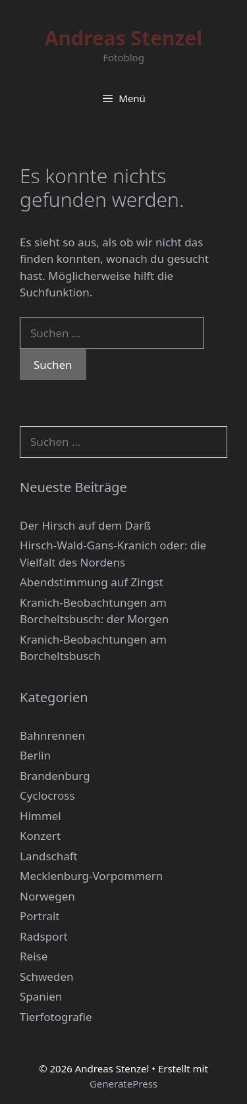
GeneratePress (123, 1083)
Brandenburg (55, 775)
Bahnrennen (52, 735)
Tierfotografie (56, 1016)
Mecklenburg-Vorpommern (91, 875)
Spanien (41, 996)
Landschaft (49, 856)
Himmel (40, 815)
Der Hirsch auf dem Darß (85, 525)
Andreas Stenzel (123, 37)
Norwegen (47, 896)
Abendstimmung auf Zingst (91, 582)
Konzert (40, 835)
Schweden (47, 976)
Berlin (35, 755)
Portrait (39, 916)
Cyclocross (47, 795)
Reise (33, 956)
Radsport (44, 936)
